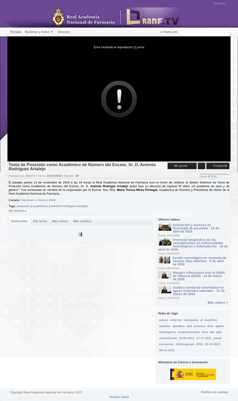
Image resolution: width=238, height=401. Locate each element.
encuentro (166, 344)
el (201, 320)
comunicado (168, 338)
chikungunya (185, 344)
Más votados (82, 221)
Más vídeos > (218, 302)
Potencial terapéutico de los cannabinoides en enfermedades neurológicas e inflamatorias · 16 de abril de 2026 (193, 244)
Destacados (19, 221)
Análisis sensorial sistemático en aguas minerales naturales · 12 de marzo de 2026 (199, 291)
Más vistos (60, 221)
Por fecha (40, 221)
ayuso (219, 326)
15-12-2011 (212, 344)
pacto (218, 338)
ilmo (210, 326)
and (189, 326)
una (218, 332)
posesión (23, 206)
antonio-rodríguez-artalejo (69, 206)
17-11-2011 (204, 338)
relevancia (191, 320)
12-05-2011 (187, 338)
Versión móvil (119, 397)
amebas (164, 326)
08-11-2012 (167, 350)
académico (40, 206)
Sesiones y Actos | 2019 (38, 200)
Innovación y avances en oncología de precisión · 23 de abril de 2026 (196, 228)
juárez (163, 320)
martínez (211, 320)
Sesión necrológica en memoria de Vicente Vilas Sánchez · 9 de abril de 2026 (199, 261)
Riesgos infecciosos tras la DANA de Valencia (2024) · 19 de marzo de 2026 (199, 276)
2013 (199, 344)
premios (199, 326)
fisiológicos (167, 332)
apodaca (178, 326)
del (212, 332)
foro (205, 332)
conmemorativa (189, 332)
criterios (176, 320)
